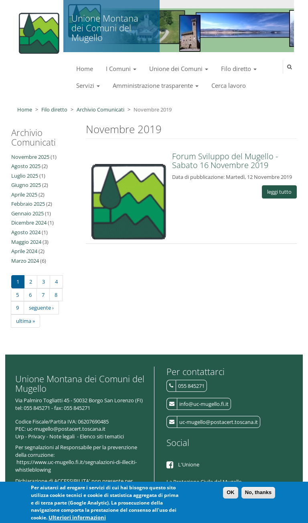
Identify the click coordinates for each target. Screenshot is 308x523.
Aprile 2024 (24, 251)
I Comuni (121, 69)
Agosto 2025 (26, 166)
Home (84, 69)
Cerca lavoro (228, 85)
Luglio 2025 (24, 175)
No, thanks (258, 495)
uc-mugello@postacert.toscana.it (218, 422)
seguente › (41, 307)
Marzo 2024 (25, 260)
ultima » (25, 320)
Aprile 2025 (24, 194)
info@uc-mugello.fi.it (204, 403)
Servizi (88, 85)
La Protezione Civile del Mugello (204, 481)
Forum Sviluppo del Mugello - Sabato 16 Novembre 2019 (225, 160)
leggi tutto (279, 191)
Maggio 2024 (26, 241)
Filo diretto (239, 69)
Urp (19, 436)
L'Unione (188, 464)
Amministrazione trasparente (156, 85)
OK (231, 495)
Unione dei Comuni (178, 69)
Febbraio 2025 (28, 203)
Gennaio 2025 (27, 213)
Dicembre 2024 (29, 222)
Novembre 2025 (30, 156)
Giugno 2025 (26, 185)
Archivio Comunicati (100, 109)
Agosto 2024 (26, 232)
